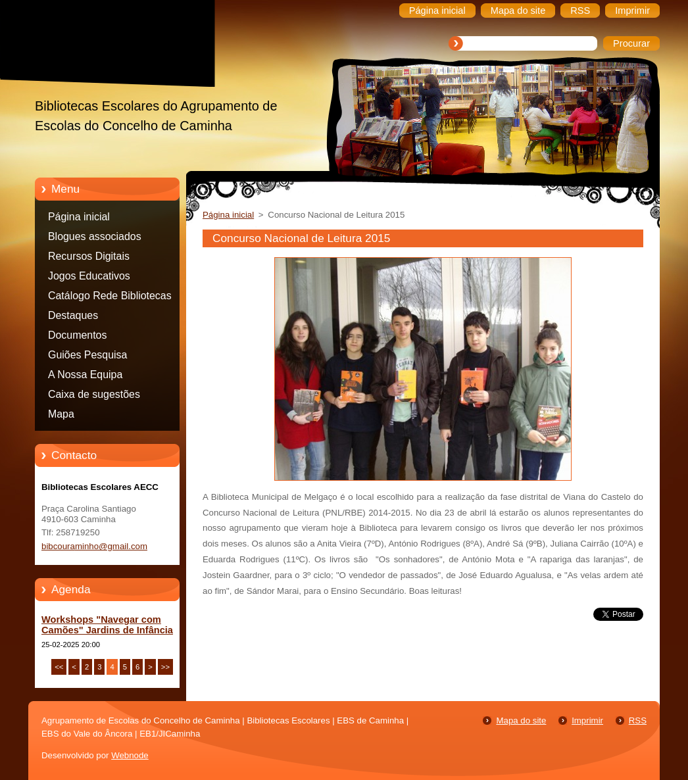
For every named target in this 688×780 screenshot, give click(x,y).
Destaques (73, 315)
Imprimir (587, 720)
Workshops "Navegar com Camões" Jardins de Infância (107, 624)
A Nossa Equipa (85, 374)
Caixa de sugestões (94, 394)
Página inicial (79, 216)
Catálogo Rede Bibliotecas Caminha (110, 298)
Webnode (130, 755)
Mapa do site (521, 720)
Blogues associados (94, 236)
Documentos (77, 335)
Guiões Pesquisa (87, 354)
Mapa (61, 414)
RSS (638, 720)
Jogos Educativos (89, 275)
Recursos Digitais (89, 256)
